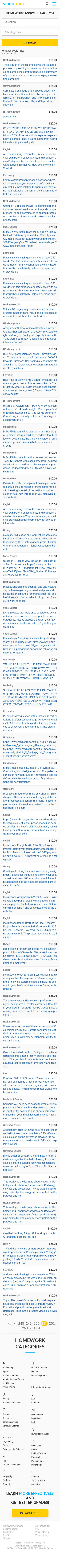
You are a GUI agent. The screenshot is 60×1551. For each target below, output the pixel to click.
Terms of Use (41, 1535)
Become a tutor (10, 1529)
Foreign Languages (11, 1464)
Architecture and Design (13, 1379)
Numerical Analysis (40, 1434)
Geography (7, 1476)
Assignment (10, 116)
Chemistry (7, 1418)
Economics (8, 1437)
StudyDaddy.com (38, 1543)
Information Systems (40, 1387)
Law (33, 1399)
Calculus (6, 1414)
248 (21, 1323)
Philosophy (36, 1445)
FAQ (37, 1529)
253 (25, 1328)
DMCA (6, 1535)
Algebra (6, 1371)
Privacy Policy (42, 1532)
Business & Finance (11, 1402)
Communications (10, 1422)
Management (37, 1414)
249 (29, 1323)
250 (36, 1323)
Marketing (35, 1418)
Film (4, 1461)
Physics (35, 1449)
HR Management (39, 1375)
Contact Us (8, 1532)
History (34, 1371)
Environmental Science (13, 1449)
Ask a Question (30, 1513)
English (6, 1445)
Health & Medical (39, 1367)
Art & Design (8, 1383)
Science (35, 1476)
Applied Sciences (10, 1375)
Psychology (36, 1465)
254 (33, 1328)
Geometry (7, 1484)
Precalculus (36, 1457)
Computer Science (11, 1426)
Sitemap (7, 1538)
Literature (35, 1402)
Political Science (38, 1453)
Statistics (35, 1484)
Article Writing (9, 1387)
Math (33, 1422)
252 (52, 1323)
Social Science (38, 1480)
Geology (6, 1480)
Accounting (8, 1367)
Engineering (8, 1441)
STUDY (13, 4)
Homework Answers (13, 1525)
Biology (6, 1398)
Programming (37, 1461)
